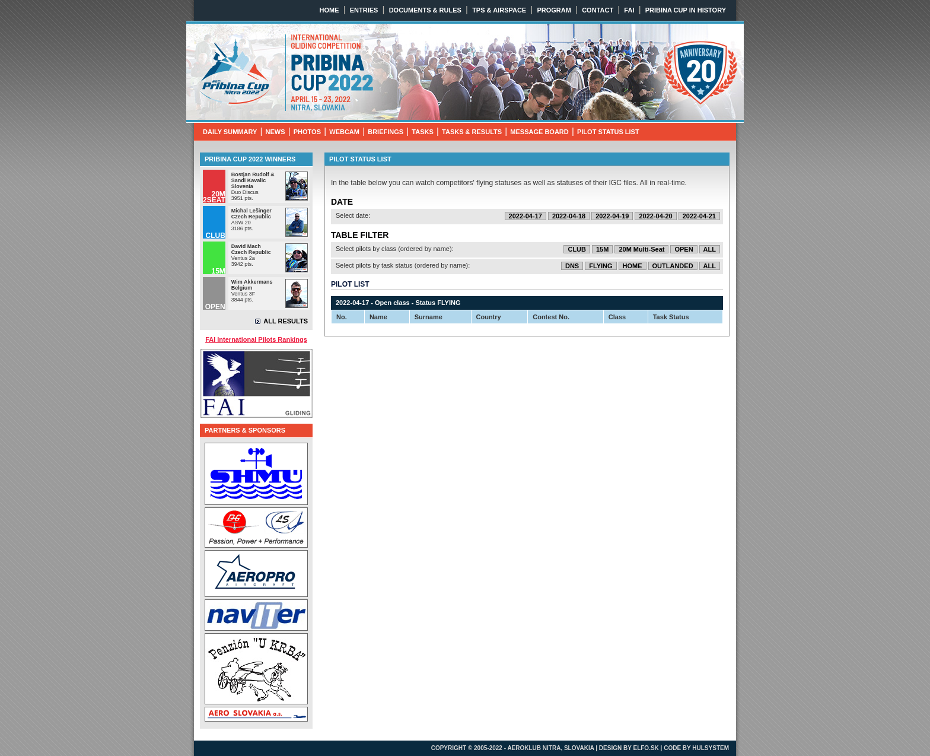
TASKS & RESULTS (472, 131)
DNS (572, 265)
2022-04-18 (568, 216)
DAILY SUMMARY (230, 131)
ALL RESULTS (285, 321)
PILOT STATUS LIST (608, 131)
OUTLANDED (672, 265)
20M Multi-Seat (641, 249)
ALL (709, 249)
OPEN (683, 249)
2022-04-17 (525, 216)
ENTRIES (364, 10)
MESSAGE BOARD (539, 131)
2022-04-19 (612, 216)
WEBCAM (344, 131)
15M (602, 249)
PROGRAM (554, 10)
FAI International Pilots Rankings (256, 339)
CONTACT (597, 10)
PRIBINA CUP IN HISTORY (685, 10)
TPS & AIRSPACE (499, 10)
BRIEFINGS (385, 131)
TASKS (422, 131)
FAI (629, 10)
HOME (329, 10)
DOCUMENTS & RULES (425, 10)
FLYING (600, 265)
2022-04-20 (655, 216)
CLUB (577, 249)
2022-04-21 (699, 216)
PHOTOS (307, 131)
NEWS (275, 131)
